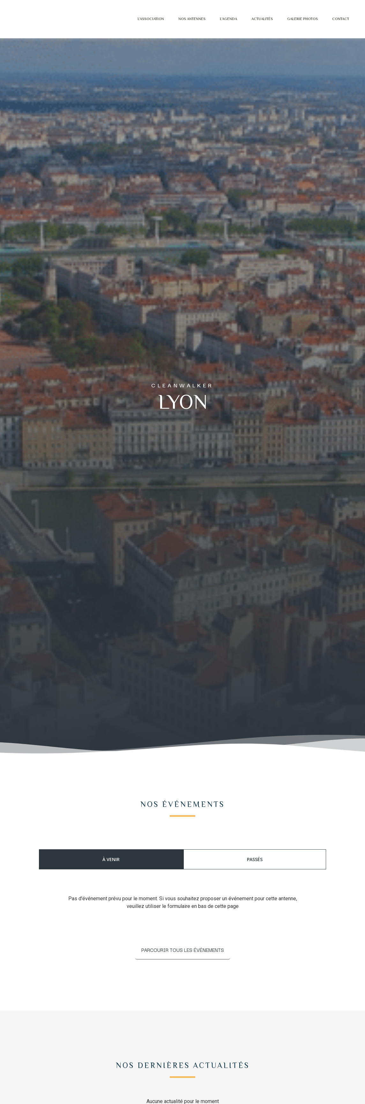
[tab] (111, 859)
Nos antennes (184, 19)
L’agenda (221, 19)
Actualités (255, 19)
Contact (333, 19)
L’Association (143, 19)
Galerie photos (295, 19)
